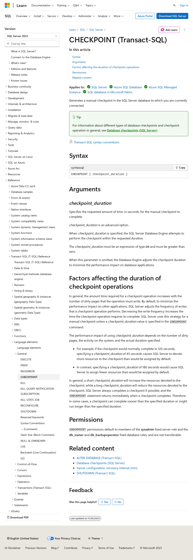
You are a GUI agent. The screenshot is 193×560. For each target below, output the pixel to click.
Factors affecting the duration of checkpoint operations (105, 67)
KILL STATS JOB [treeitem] (30, 400)
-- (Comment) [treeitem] (29, 429)
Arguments (79, 62)
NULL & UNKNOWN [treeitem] (33, 441)
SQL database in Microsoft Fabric (110, 92)
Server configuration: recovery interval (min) (107, 468)
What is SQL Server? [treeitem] (23, 51)
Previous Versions (35, 548)
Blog (53, 548)
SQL (82, 29)
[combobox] (32, 36)
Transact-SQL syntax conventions (96, 142)
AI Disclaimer (13, 548)
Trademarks (125, 548)
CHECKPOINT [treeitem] (29, 377)
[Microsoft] (7, 5)
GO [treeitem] (23, 458)
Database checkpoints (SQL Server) (132, 130)
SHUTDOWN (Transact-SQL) (96, 473)
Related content (81, 77)
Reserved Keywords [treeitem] (32, 417)
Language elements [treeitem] (29, 348)
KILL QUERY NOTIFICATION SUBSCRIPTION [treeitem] (37, 391)
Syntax (76, 57)
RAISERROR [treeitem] (28, 371)
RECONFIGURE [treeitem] (30, 405)
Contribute (70, 548)
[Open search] (174, 5)
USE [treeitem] (23, 446)
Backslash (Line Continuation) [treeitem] (38, 452)
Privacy (86, 548)
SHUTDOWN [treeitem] (28, 411)
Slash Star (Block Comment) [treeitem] (37, 435)
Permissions (79, 72)
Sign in (184, 5)
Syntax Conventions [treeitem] (33, 423)
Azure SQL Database (128, 87)
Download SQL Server (172, 16)
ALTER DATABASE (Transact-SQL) (99, 458)
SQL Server (96, 29)
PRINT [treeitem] (24, 365)
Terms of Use (106, 548)
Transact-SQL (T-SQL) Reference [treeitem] (33, 262)
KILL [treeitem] (23, 383)
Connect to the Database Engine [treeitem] (30, 57)
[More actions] (184, 30)
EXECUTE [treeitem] (26, 359)
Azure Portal (145, 16)
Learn (72, 29)
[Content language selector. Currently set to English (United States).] (23, 538)
